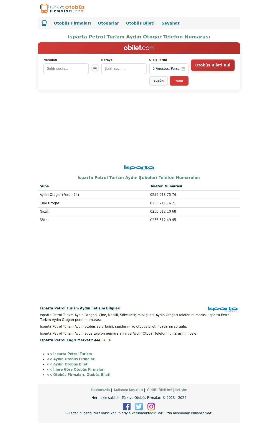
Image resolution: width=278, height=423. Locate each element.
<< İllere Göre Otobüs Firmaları (76, 370)
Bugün (159, 80)
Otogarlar (108, 23)
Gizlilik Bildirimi (159, 390)
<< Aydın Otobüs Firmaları (71, 359)
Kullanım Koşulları (128, 390)
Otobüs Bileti (140, 23)
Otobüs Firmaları (72, 23)
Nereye (108, 59)
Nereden (50, 59)
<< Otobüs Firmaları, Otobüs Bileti (78, 375)
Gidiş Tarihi (158, 59)
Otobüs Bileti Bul (212, 68)
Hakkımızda (100, 390)
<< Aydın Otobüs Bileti (68, 364)
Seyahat (171, 23)
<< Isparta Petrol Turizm (69, 354)
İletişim (181, 390)
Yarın (179, 80)
